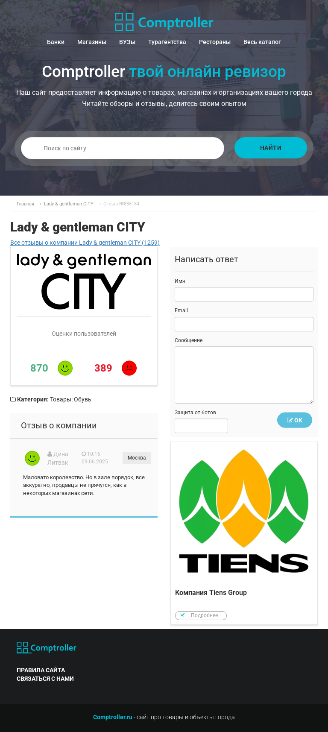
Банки (55, 41)
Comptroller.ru (112, 717)
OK (294, 420)
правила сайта (41, 670)
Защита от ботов (195, 413)
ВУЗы (127, 41)
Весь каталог (262, 41)
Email (181, 310)
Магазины (91, 41)
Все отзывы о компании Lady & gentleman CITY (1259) (85, 242)
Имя (180, 281)
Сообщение (188, 340)
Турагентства (167, 41)
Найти (271, 147)
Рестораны (215, 41)
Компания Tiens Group (244, 533)
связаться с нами (45, 678)
